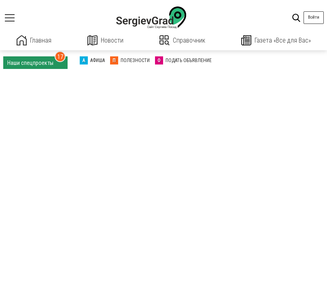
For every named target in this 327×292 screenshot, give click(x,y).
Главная (34, 40)
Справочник (182, 40)
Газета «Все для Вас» (276, 40)
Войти (313, 17)
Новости (105, 40)
